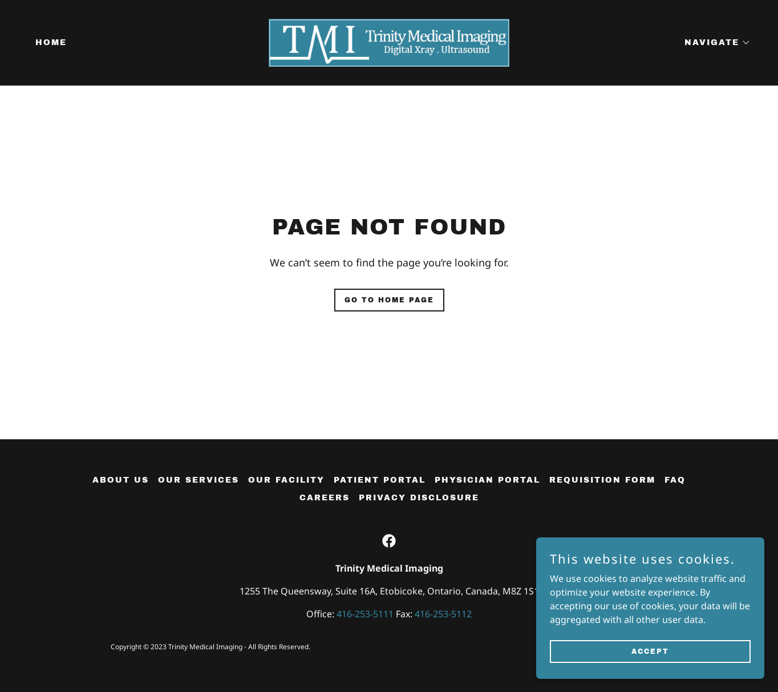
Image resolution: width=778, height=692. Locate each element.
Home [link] (51, 42)
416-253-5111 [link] (365, 614)
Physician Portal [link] (487, 480)
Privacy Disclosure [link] (419, 497)
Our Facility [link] (286, 480)
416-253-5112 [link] (443, 614)
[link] (389, 41)
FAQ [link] (675, 480)
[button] (713, 43)
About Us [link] (120, 480)
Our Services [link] (198, 480)
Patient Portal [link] (380, 480)
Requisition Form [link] (602, 480)
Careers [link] (324, 497)
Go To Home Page (389, 300)
